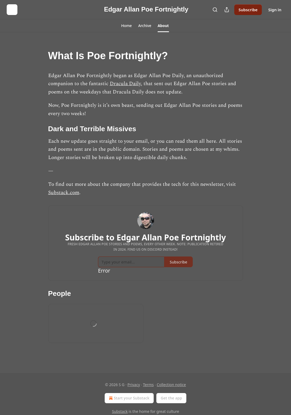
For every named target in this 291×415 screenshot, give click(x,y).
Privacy (133, 384)
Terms (148, 384)
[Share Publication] (226, 9)
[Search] (215, 9)
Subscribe (248, 9)
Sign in (274, 9)
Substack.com (63, 193)
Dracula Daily (125, 84)
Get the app (171, 398)
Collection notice (171, 384)
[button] (126, 25)
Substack (120, 411)
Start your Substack (128, 398)
